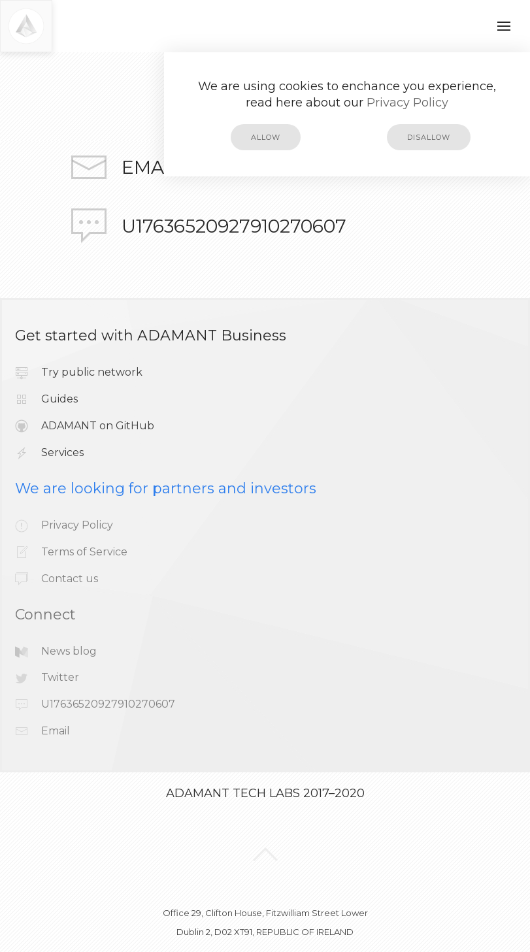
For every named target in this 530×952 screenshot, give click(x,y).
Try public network (91, 372)
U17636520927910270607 (234, 226)
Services (62, 452)
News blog (69, 651)
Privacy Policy (407, 102)
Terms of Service (84, 552)
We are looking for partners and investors (165, 488)
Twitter (60, 677)
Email (151, 167)
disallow (428, 137)
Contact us (69, 578)
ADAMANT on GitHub (97, 425)
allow (265, 137)
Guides (59, 399)
